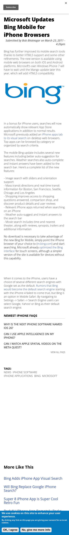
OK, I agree (10, 529)
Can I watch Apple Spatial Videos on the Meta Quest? (33, 345)
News (7, 372)
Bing (37, 376)
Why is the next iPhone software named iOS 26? (33, 326)
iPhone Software (25, 372)
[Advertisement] (34, 421)
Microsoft (49, 376)
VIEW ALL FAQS (58, 352)
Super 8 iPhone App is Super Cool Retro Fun (31, 501)
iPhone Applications (18, 376)
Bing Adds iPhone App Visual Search (33, 478)
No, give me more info (36, 529)
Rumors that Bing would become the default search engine (31, 287)
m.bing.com (44, 243)
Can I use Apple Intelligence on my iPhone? (29, 335)
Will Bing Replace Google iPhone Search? (30, 488)
